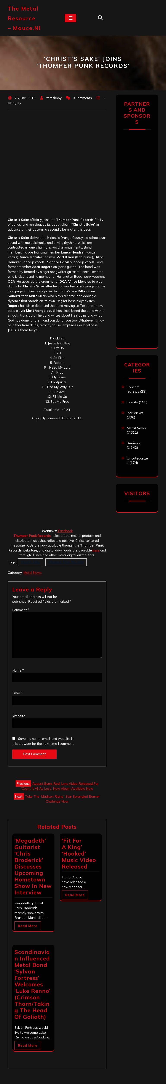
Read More (27, 926)
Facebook (65, 531)
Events (132, 402)
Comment (20, 610)
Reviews (133, 443)
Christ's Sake (30, 562)
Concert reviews (133, 389)
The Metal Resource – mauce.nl (24, 18)
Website (18, 716)
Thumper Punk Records (66, 562)
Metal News (32, 573)
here (96, 550)
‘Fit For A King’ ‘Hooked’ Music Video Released (79, 853)
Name (18, 670)
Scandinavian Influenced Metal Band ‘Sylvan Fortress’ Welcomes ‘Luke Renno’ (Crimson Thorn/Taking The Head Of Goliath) (32, 984)
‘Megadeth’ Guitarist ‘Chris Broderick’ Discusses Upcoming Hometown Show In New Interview (33, 866)
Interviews (135, 413)
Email (17, 693)
